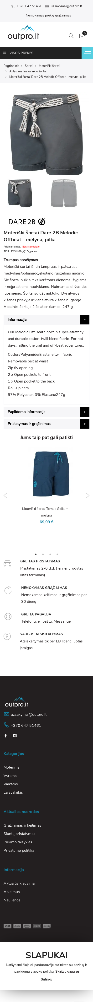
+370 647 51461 (26, 6)
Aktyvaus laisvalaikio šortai (27, 71)
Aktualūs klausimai (20, 883)
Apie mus (12, 891)
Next (87, 495)
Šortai (29, 66)
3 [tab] (50, 554)
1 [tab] (35, 554)
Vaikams (11, 784)
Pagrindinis (11, 66)
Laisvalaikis (13, 792)
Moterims (12, 767)
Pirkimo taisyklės (18, 842)
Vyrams (10, 775)
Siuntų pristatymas (19, 833)
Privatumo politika (19, 850)
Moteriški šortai (49, 66)
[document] (46, 966)
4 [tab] (57, 554)
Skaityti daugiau (67, 971)
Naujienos (12, 900)
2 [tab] (43, 554)
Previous (5, 495)
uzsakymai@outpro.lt (63, 6)
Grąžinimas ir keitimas (22, 825)
